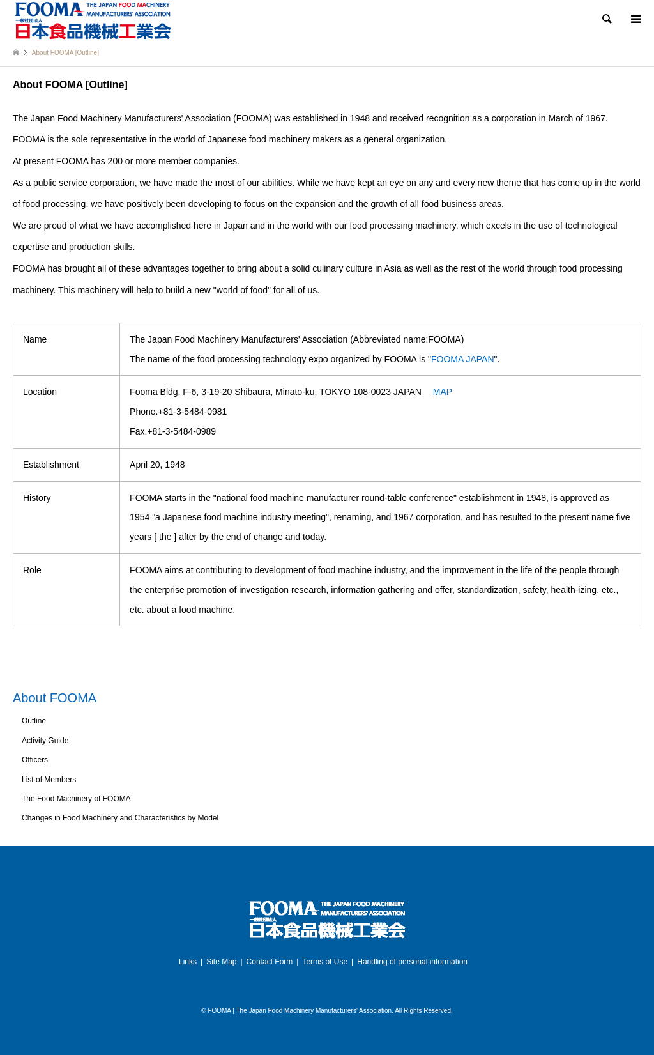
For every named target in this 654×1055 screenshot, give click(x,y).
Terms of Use (324, 961)
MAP (442, 392)
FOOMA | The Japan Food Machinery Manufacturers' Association (300, 1010)
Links (188, 961)
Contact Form (270, 961)
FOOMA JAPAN (462, 359)
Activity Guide (45, 740)
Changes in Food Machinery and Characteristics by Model (120, 817)
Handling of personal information (412, 961)
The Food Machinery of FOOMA (76, 798)
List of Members (49, 779)
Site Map (221, 961)
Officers (35, 759)
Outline (34, 720)
